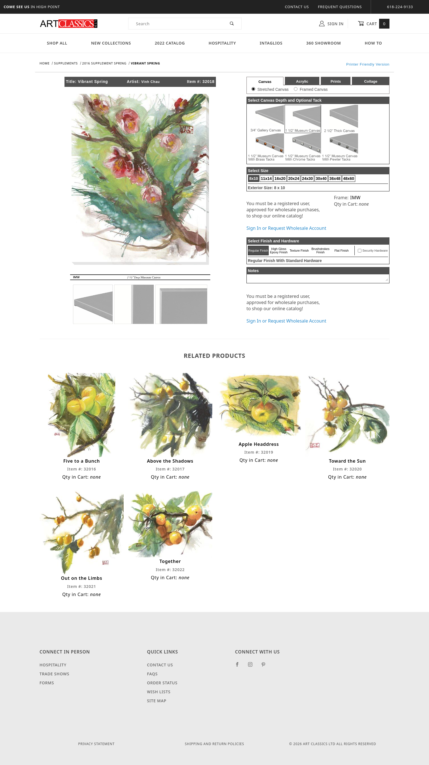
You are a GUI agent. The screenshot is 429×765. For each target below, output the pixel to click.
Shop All (57, 43)
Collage (370, 81)
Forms (47, 682)
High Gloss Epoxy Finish (279, 250)
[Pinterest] (265, 666)
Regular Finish (258, 250)
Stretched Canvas (273, 89)
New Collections (111, 43)
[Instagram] (252, 666)
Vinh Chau (150, 82)
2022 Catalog (170, 43)
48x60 (348, 178)
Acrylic (302, 81)
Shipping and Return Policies (214, 743)
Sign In (331, 23)
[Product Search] (175, 23)
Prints (336, 81)
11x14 (266, 178)
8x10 (253, 178)
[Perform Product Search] (232, 23)
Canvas (265, 82)
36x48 (334, 178)
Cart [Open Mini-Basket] (373, 23)
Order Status (162, 682)
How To (373, 43)
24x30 (307, 178)
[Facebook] (239, 666)
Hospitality (222, 43)
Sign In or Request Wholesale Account (286, 228)
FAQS (152, 673)
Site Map (156, 700)
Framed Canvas (314, 89)
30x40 (321, 178)
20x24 (293, 178)
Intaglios (271, 43)
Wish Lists (158, 691)
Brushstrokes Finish (320, 250)
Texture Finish (299, 250)
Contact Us (297, 6)
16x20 (280, 178)
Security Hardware (375, 250)
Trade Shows (54, 673)
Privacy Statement (96, 743)
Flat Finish (342, 250)
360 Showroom (323, 43)
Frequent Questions (340, 6)
